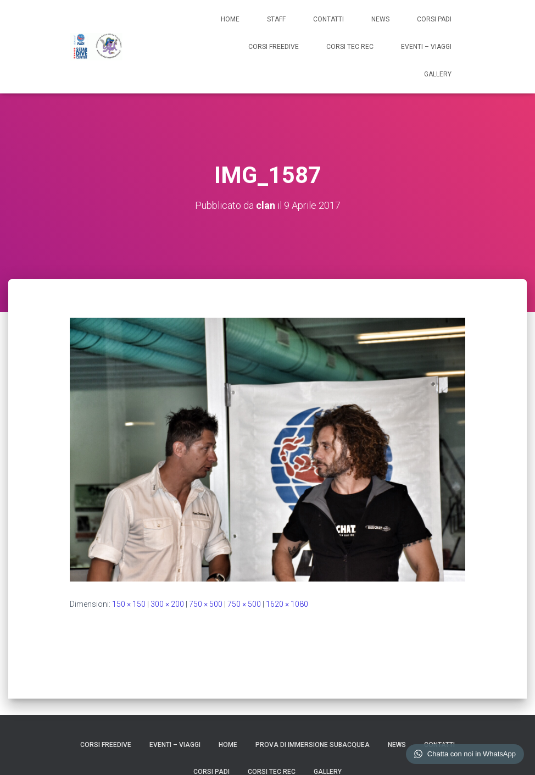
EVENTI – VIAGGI (426, 47)
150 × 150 (129, 604)
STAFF (276, 19)
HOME (230, 19)
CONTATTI (328, 19)
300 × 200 (167, 604)
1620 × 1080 (287, 604)
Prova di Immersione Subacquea (312, 745)
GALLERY (438, 74)
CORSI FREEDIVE (273, 47)
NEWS (380, 19)
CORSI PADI (434, 19)
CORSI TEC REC (350, 47)
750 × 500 (205, 604)
